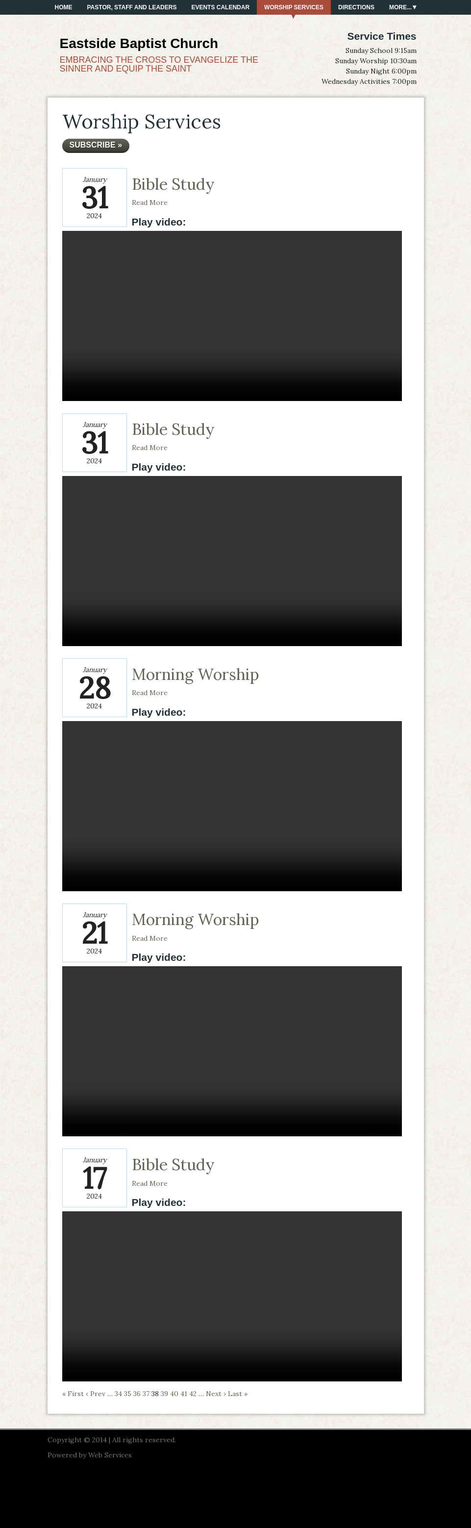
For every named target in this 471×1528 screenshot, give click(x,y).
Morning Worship (195, 674)
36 (137, 1393)
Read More (150, 202)
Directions (356, 7)
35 (127, 1393)
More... (400, 7)
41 (183, 1393)
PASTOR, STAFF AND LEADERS (132, 7)
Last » (238, 1393)
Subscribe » (96, 145)
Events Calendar (220, 7)
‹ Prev (95, 1393)
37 (146, 1393)
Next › (216, 1393)
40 (174, 1393)
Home (64, 7)
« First (73, 1393)
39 (164, 1393)
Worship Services (293, 7)
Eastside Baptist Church (139, 43)
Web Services (110, 1455)
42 (193, 1393)
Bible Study (173, 184)
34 (118, 1393)
